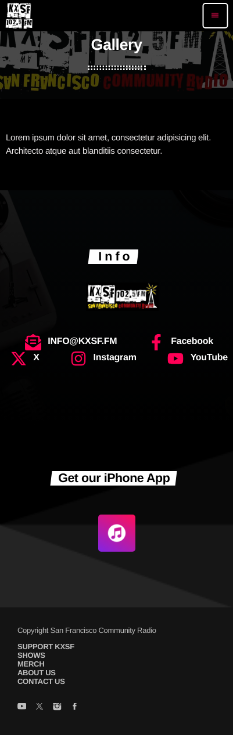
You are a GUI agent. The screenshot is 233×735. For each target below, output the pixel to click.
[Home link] (18, 15)
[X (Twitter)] (39, 707)
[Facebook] (74, 707)
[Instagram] (56, 707)
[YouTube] (21, 707)
